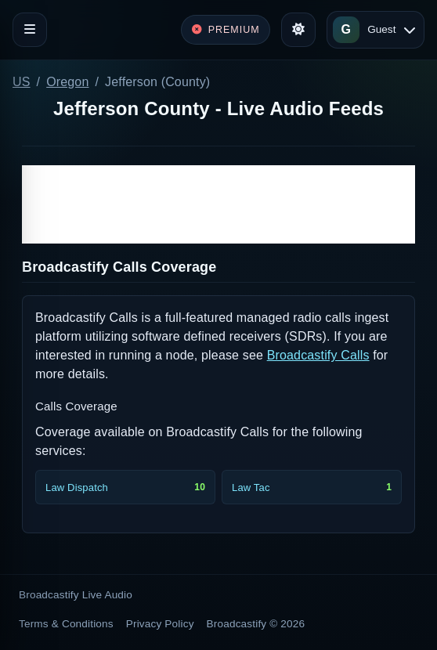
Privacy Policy (160, 624)
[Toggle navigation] (30, 30)
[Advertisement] (218, 204)
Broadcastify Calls (318, 355)
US (22, 81)
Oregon (67, 81)
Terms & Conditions (66, 624)
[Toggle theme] (298, 30)
